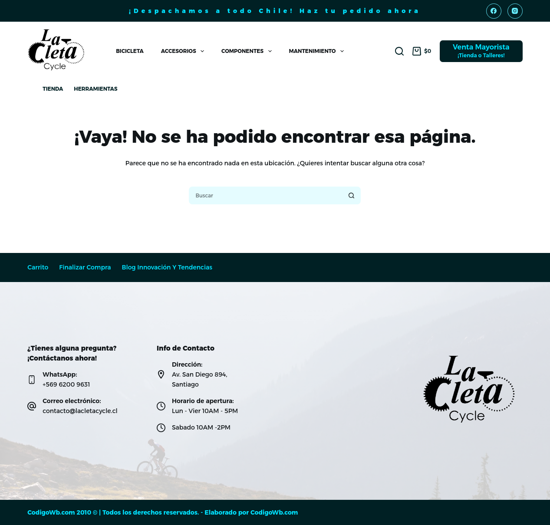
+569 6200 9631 (66, 384)
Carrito (37, 267)
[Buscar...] (265, 195)
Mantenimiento (318, 51)
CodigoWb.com (274, 512)
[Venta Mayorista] (481, 51)
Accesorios (184, 51)
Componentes (248, 51)
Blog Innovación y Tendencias (167, 267)
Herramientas (95, 88)
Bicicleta (129, 51)
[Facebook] (493, 11)
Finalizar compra (85, 267)
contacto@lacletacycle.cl (80, 411)
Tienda (53, 88)
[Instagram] (515, 11)
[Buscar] (399, 51)
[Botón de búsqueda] (352, 195)
